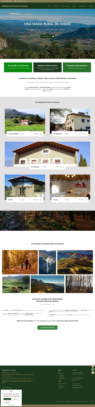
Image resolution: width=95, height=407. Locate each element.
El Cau (60, 381)
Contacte (91, 6)
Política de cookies (75, 401)
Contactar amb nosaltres (77, 66)
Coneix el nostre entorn (47, 67)
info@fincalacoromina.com (22, 1)
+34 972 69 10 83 (8, 1)
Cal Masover (61, 376)
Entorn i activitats (66, 6)
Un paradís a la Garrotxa (18, 66)
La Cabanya (61, 375)
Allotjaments (56, 6)
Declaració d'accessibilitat (65, 401)
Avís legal (57, 401)
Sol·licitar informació (47, 327)
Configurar (7, 402)
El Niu (60, 380)
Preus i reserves (82, 6)
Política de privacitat (84, 401)
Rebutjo (15, 399)
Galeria (74, 6)
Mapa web (91, 401)
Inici (49, 6)
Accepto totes (7, 399)
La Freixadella (61, 378)
